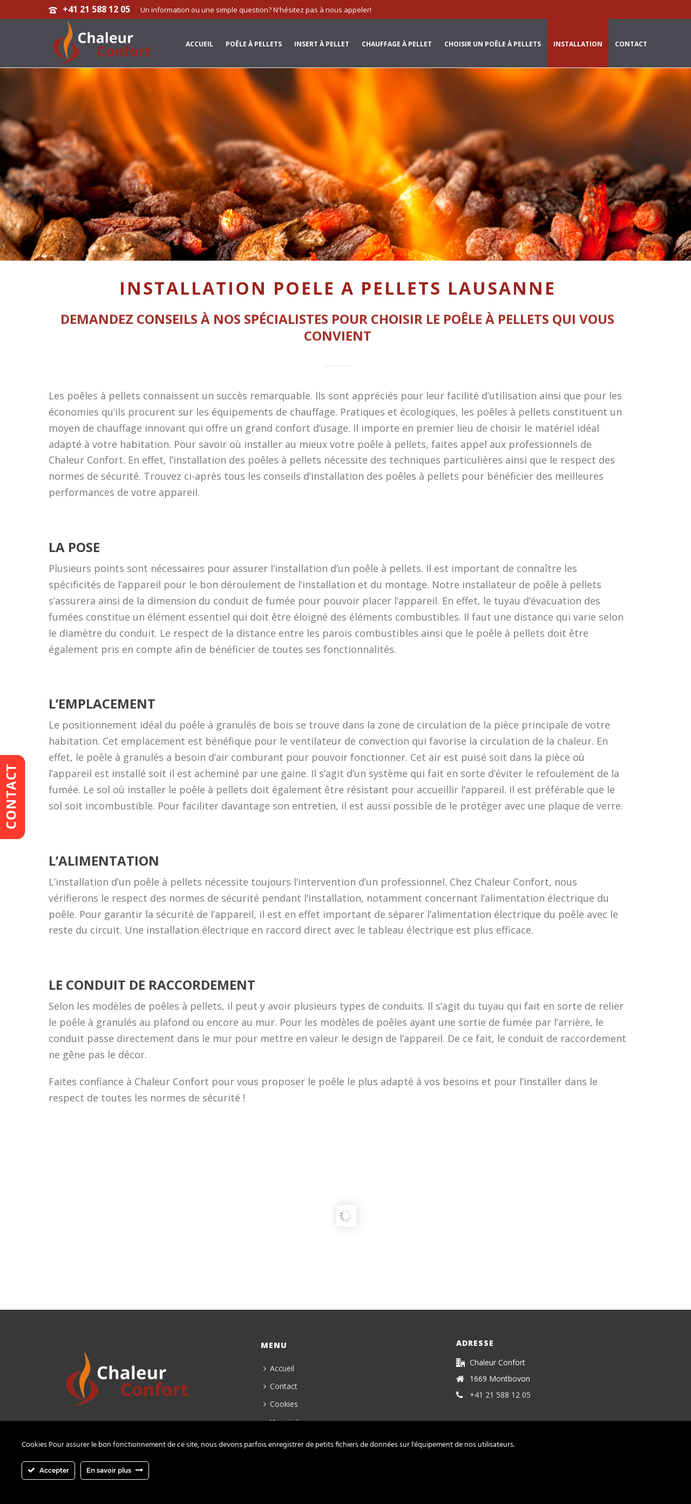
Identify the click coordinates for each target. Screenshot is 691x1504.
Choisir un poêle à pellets (492, 44)
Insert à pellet (321, 44)
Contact (631, 44)
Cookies (280, 1404)
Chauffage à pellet (397, 44)
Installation (577, 44)
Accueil (199, 44)
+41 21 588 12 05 (96, 9)
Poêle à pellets (254, 44)
